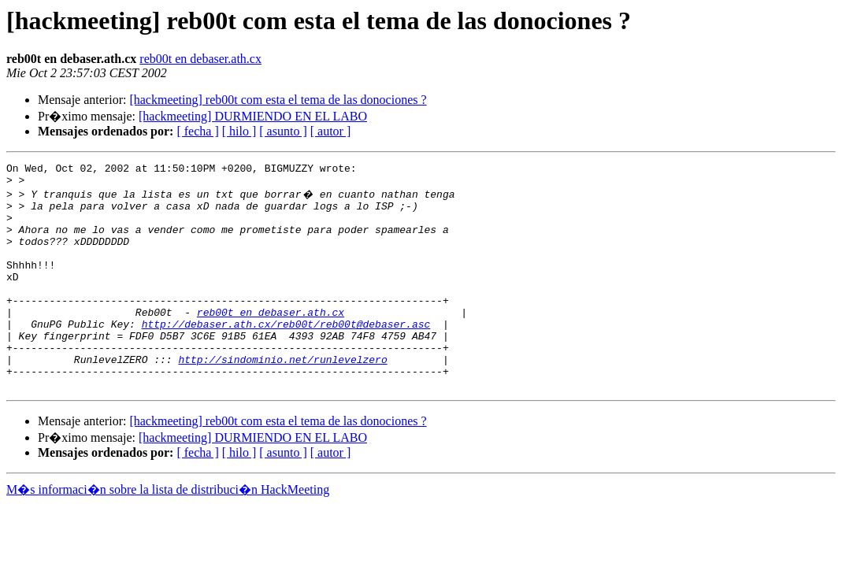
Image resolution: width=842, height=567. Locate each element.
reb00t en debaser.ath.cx (200, 58)
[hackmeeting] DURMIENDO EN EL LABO (253, 116)
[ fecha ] (197, 131)
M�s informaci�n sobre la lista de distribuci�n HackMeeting (167, 532)
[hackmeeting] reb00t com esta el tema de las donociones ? (277, 99)
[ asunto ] (282, 131)
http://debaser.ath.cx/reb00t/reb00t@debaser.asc (286, 354)
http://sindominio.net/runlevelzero (282, 397)
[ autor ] (330, 131)
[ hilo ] (239, 131)
